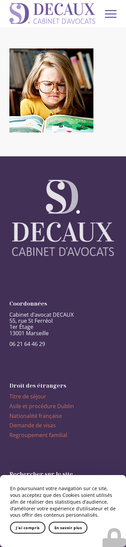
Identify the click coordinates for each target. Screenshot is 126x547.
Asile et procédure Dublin (41, 406)
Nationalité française (35, 416)
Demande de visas (32, 425)
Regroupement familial (38, 435)
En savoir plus (68, 527)
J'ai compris (28, 527)
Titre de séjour (27, 396)
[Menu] (107, 13)
